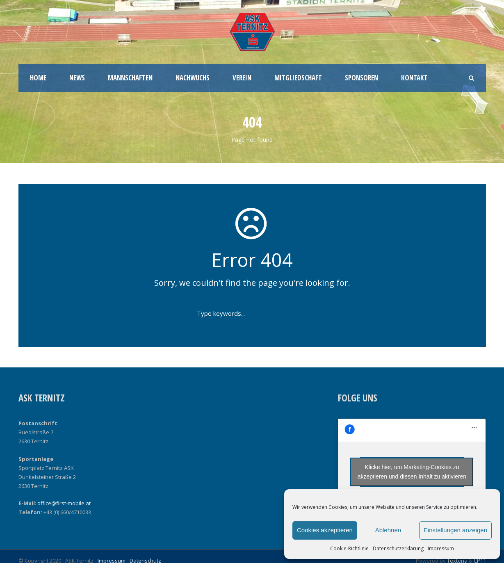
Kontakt (414, 77)
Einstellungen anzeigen (455, 530)
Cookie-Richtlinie (349, 548)
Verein (242, 77)
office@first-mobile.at (64, 503)
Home (38, 77)
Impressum (441, 548)
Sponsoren (361, 77)
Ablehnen (388, 530)
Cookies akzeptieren (325, 530)
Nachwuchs (193, 77)
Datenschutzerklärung (398, 548)
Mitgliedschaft (298, 77)
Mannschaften (130, 77)
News (77, 77)
